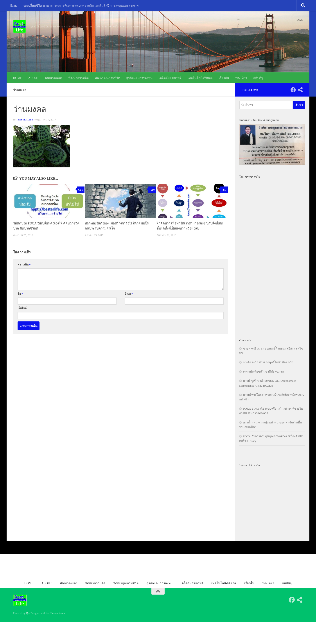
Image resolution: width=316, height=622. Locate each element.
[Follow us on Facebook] (293, 89)
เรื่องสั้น (224, 78)
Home (13, 5)
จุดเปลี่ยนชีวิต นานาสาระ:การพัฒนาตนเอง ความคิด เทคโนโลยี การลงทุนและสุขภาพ (80, 5)
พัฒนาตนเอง (53, 78)
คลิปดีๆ (258, 78)
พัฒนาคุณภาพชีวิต (107, 78)
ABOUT (33, 78)
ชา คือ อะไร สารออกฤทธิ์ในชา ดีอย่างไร (268, 362)
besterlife (25, 119)
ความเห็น (24, 264)
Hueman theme (57, 613)
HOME (17, 78)
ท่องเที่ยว (241, 78)
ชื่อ (20, 293)
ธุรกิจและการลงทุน (139, 78)
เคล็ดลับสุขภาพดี (170, 78)
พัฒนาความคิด (78, 78)
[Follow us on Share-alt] (300, 89)
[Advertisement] (272, 256)
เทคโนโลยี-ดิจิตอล (200, 78)
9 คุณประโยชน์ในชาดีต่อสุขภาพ (263, 371)
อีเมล (129, 293)
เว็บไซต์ (22, 308)
